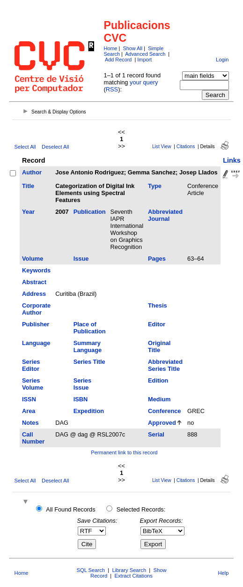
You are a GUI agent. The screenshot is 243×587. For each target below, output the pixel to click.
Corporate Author (36, 309)
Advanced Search (145, 54)
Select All (25, 147)
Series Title (89, 361)
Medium (159, 399)
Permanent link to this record (124, 452)
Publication (90, 211)
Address (34, 293)
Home (111, 48)
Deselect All (55, 147)
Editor (156, 324)
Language (36, 342)
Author (32, 172)
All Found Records (70, 509)
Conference (164, 410)
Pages (157, 258)
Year (28, 211)
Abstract (34, 282)
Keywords (36, 270)
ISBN (81, 399)
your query (144, 82)
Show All (132, 48)
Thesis (157, 305)
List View (161, 146)
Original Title (159, 346)
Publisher (35, 324)
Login (222, 59)
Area (28, 410)
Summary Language (88, 346)
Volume (32, 258)
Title (28, 185)
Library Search (129, 570)
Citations (186, 146)
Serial (156, 434)
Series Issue (82, 384)
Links (232, 160)
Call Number (33, 438)
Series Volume (32, 384)
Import (144, 59)
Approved (162, 422)
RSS (112, 89)
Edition (158, 380)
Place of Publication (90, 328)
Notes (30, 422)
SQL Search (91, 570)
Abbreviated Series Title (165, 365)
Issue (81, 258)
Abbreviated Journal (165, 215)
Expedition (89, 410)
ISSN (29, 399)
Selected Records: (141, 509)
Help (223, 573)
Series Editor (31, 365)
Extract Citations (133, 576)
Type (155, 185)
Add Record (118, 59)
